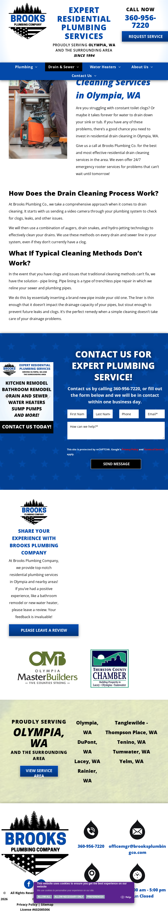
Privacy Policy (130, 449)
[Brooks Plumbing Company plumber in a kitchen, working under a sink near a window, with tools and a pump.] (38, 109)
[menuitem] (26, 67)
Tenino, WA (131, 742)
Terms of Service (154, 449)
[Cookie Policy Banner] (84, 892)
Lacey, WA (87, 761)
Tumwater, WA (131, 751)
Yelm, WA (131, 761)
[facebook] (28, 884)
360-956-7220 (91, 846)
